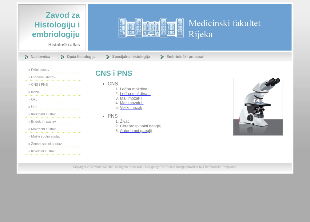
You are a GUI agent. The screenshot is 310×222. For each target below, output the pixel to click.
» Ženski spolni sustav (45, 144)
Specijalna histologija (131, 57)
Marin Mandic (104, 167)
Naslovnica (40, 57)
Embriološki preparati (185, 57)
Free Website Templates (219, 167)
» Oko (32, 99)
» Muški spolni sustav (44, 136)
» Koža (33, 92)
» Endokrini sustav (42, 121)
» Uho (32, 107)
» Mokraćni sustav (42, 129)
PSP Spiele (167, 167)
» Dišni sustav (38, 70)
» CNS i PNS (38, 84)
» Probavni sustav (41, 77)
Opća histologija (81, 57)
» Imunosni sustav (42, 114)
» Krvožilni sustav (41, 151)
